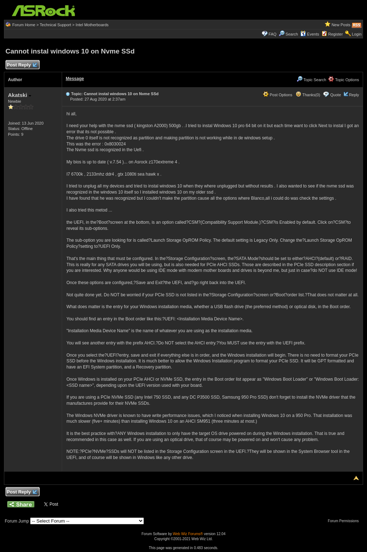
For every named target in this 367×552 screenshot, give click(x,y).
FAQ (273, 34)
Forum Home (23, 25)
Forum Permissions (345, 521)
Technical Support (55, 25)
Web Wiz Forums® (188, 534)
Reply (354, 95)
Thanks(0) (308, 95)
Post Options (277, 95)
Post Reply (21, 65)
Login (357, 34)
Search (292, 34)
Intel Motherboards (92, 25)
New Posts (340, 25)
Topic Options (343, 80)
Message (75, 78)
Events (309, 34)
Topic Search (311, 80)
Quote (335, 95)
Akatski (19, 95)
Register (335, 34)
